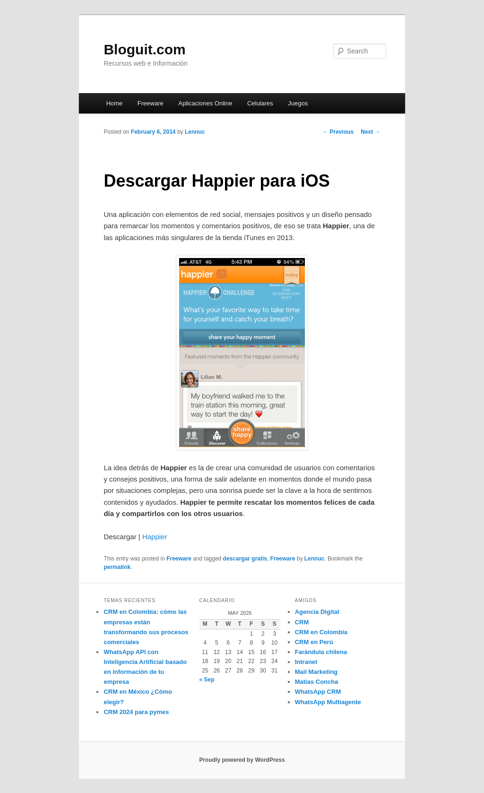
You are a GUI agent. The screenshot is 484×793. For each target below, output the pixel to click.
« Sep (207, 679)
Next (370, 132)
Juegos (298, 103)
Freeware (151, 103)
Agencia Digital (317, 611)
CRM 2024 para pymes (136, 711)
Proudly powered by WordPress (242, 760)
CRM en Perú (314, 642)
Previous (338, 132)
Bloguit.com (144, 49)
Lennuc (195, 132)
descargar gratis (245, 558)
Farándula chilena (321, 651)
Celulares (260, 103)
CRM (302, 622)
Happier (154, 537)
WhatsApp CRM (318, 691)
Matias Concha (316, 681)
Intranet (306, 661)
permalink (117, 567)
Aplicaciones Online (205, 103)
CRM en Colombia (321, 632)
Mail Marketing (316, 671)
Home (114, 103)
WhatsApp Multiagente (328, 702)
